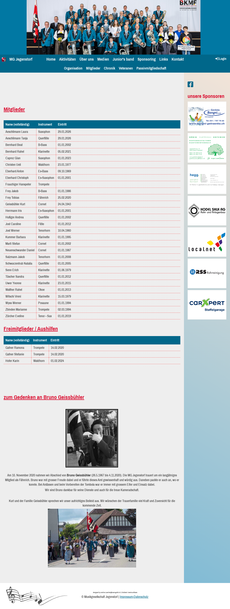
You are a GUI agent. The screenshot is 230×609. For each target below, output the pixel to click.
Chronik (109, 68)
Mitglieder (93, 68)
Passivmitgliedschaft (151, 68)
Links (163, 59)
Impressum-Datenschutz (134, 596)
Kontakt (178, 59)
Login (220, 58)
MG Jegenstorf (20, 59)
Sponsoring (147, 59)
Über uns (87, 59)
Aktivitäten (67, 59)
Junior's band (123, 59)
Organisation (73, 68)
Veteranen (126, 68)
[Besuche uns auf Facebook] (190, 84)
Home (50, 59)
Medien (103, 59)
